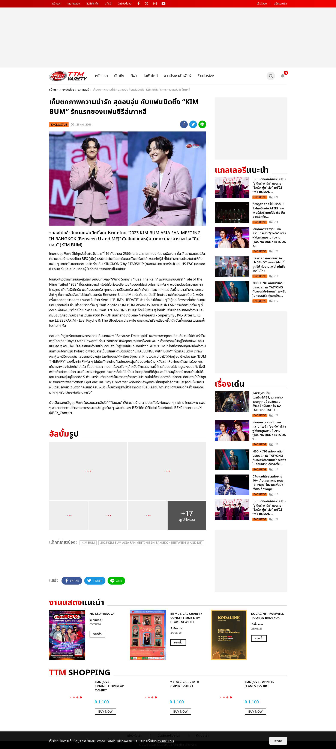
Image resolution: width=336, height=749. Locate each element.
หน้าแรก (56, 4)
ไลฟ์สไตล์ (151, 76)
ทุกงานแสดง (73, 4)
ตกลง (278, 741)
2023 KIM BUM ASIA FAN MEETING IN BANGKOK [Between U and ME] (151, 542)
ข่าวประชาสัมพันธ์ (177, 76)
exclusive (68, 90)
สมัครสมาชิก (280, 4)
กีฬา (134, 76)
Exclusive (205, 76)
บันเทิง (119, 76)
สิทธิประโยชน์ (124, 4)
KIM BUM (88, 542)
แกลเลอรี (83, 90)
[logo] (68, 76)
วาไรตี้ (108, 4)
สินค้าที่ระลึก (92, 4)
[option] (87, 635)
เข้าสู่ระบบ (262, 4)
